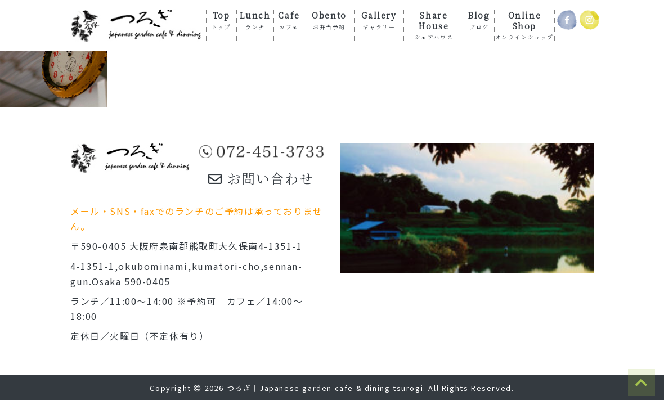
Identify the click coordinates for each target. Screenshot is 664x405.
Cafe (288, 20)
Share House (434, 25)
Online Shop (524, 25)
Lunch (255, 20)
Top (221, 20)
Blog (479, 20)
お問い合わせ (260, 178)
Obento (329, 20)
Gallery (378, 20)
